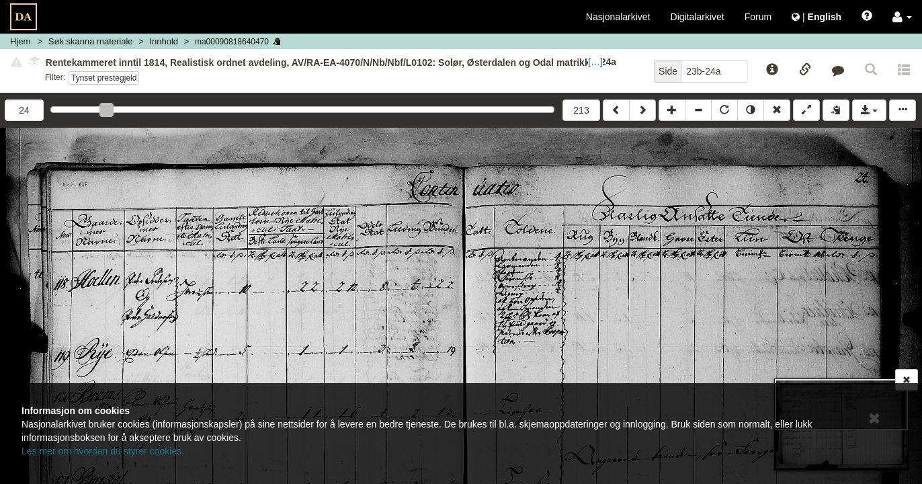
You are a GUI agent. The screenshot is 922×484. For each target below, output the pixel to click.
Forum (758, 16)
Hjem (20, 41)
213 (581, 110)
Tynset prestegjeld (103, 78)
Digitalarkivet (697, 16)
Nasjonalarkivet (618, 16)
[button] (902, 17)
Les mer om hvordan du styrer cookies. (103, 451)
